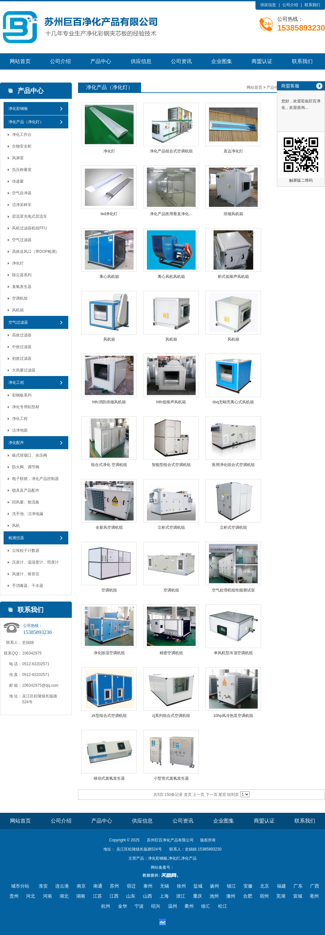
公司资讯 (181, 61)
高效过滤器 (22, 335)
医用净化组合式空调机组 (233, 464)
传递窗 (18, 181)
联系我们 (312, 5)
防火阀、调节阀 (25, 467)
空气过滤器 (22, 240)
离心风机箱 (109, 276)
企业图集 (221, 61)
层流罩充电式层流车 (29, 216)
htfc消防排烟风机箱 (109, 402)
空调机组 (20, 298)
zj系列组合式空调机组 (171, 715)
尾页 (222, 794)
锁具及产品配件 (25, 490)
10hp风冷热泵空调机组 (233, 715)
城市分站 (20, 886)
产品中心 (100, 61)
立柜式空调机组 (171, 527)
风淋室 (18, 158)
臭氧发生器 (22, 286)
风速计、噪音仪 (25, 574)
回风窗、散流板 (25, 502)
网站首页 (20, 61)
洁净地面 (20, 430)
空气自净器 (22, 193)
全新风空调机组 (109, 527)
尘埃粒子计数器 (25, 550)
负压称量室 (22, 169)
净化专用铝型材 (25, 407)
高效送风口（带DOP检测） (35, 251)
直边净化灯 (233, 151)
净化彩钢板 (18, 108)
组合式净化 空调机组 (109, 464)
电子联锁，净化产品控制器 (35, 478)
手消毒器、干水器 (27, 585)
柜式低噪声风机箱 (233, 276)
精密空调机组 (171, 653)
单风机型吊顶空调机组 (233, 653)
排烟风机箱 (233, 214)
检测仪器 (16, 538)
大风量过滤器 (23, 370)
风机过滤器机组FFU (29, 228)
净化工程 (16, 382)
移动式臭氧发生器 (109, 778)
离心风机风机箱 (171, 276)
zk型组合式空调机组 (109, 715)
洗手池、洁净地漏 (27, 514)
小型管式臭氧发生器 (171, 778)
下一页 (211, 794)
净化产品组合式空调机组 (171, 151)
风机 (16, 525)
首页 (188, 794)
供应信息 (268, 5)
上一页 (198, 794)
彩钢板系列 (22, 395)
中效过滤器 (22, 346)
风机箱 (18, 310)
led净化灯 (108, 214)
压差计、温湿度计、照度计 (35, 562)
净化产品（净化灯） (26, 122)
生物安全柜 (22, 146)
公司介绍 (290, 5)
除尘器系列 (22, 275)
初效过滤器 (22, 358)
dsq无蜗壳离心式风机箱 (233, 402)
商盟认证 (262, 61)
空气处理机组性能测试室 (233, 590)
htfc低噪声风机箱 (171, 402)
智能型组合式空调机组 (171, 464)
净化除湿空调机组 (109, 653)
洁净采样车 (22, 204)
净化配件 (16, 442)
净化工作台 (22, 134)
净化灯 (18, 263)
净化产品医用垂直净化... (171, 214)
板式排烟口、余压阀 (29, 455)
